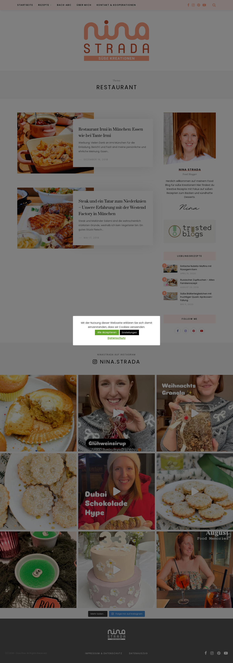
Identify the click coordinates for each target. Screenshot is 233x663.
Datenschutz (117, 338)
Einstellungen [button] (129, 332)
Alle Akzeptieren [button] (106, 332)
